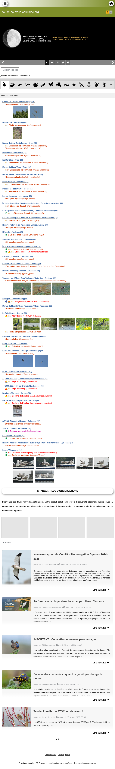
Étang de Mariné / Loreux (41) (14, 344)
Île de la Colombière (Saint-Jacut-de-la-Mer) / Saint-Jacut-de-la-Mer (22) (32, 203)
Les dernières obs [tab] (10, 70)
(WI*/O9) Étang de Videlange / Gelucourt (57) (21, 421)
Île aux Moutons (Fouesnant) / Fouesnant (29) (21, 247)
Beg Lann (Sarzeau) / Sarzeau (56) (16, 393)
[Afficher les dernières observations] (15, 75)
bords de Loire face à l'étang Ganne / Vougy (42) (22, 351)
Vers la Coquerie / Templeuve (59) (16, 428)
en (111, 12)
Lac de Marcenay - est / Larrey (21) (17, 196)
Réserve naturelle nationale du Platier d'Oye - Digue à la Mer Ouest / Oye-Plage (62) (37, 443)
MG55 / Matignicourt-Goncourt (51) (17, 372)
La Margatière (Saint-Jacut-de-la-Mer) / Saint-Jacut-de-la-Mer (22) (30, 210)
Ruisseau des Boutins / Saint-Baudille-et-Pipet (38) (24, 336)
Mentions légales (50, 755)
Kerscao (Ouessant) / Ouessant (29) (17, 256)
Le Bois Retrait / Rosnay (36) (14, 313)
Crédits (67, 755)
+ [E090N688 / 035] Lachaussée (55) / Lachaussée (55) (25, 379)
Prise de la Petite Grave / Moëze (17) (17, 189)
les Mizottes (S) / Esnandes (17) (15, 182)
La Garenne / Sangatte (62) (13, 436)
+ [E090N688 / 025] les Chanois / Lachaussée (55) (23, 386)
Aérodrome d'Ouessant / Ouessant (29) (19, 239)
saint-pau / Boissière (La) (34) (14, 299)
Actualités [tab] (7, 542)
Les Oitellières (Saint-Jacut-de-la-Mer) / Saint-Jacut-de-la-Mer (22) (30, 218)
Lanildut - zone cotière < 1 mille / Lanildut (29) (21, 264)
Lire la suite (101, 590)
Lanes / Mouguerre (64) (12, 450)
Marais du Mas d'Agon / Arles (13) (16, 167)
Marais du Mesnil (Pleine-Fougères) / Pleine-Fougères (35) (27, 306)
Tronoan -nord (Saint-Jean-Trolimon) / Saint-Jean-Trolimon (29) (29, 278)
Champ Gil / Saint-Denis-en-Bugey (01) (18, 102)
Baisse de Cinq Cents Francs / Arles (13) (19, 143)
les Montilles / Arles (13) (12, 160)
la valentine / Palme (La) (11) (14, 122)
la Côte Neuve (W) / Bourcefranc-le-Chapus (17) (22, 174)
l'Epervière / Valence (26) (12, 232)
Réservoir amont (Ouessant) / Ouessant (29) (21, 271)
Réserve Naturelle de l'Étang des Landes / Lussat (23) (25, 225)
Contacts (61, 755)
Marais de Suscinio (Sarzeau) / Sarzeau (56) (20, 400)
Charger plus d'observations (57, 491)
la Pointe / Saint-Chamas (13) (14, 153)
